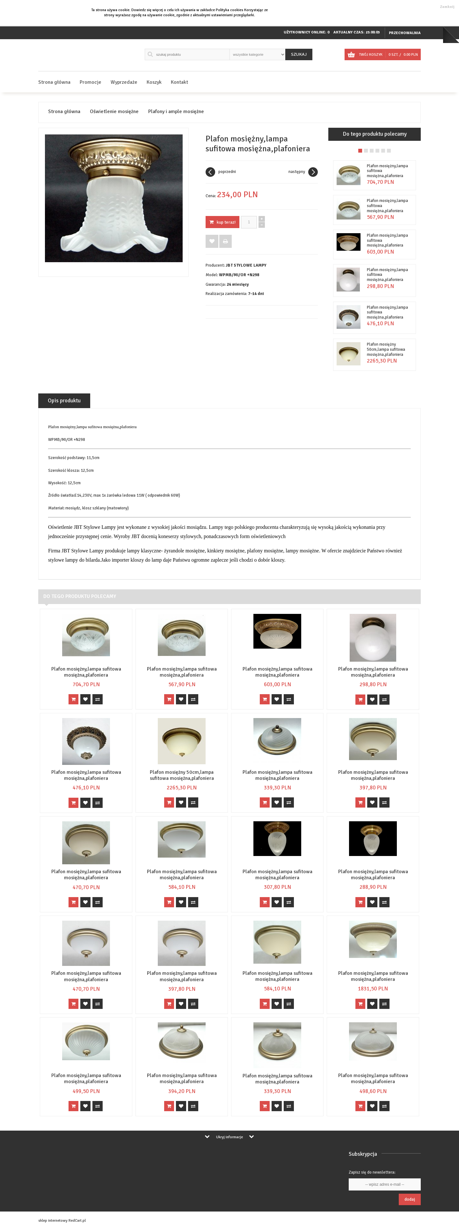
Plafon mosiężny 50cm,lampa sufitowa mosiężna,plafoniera (386, 349)
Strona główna (54, 82)
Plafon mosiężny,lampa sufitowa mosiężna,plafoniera (86, 672)
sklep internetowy (53, 1220)
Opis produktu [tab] (64, 400)
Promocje (90, 82)
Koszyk (154, 82)
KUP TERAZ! (222, 222)
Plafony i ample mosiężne (176, 112)
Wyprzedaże (124, 82)
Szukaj (299, 54)
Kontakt (179, 82)
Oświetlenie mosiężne (114, 112)
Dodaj (409, 1199)
